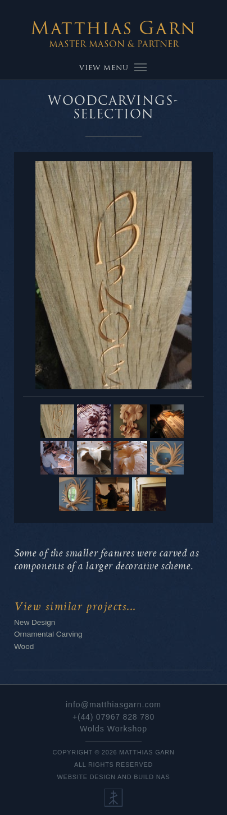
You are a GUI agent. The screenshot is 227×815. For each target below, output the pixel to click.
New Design (34, 622)
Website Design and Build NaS (113, 776)
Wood (24, 646)
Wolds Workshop (113, 728)
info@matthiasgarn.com (113, 704)
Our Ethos (113, 798)
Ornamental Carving (48, 634)
